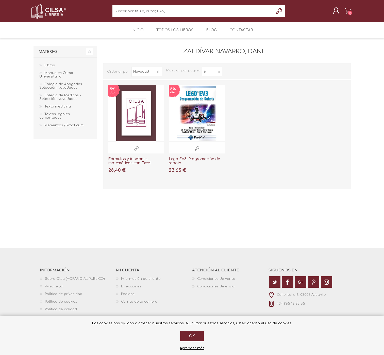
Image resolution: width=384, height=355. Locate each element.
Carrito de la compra (345, 12)
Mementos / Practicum (64, 129)
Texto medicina (57, 110)
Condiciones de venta (216, 282)
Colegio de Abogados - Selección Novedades (61, 89)
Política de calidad (61, 313)
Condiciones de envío (216, 290)
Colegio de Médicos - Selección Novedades (60, 100)
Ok (192, 336)
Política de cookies (61, 305)
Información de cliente (141, 282)
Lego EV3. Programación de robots (194, 165)
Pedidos (128, 297)
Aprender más (192, 348)
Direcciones (131, 290)
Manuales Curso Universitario (56, 78)
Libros (49, 69)
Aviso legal (54, 290)
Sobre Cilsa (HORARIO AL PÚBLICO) (75, 282)
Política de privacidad (63, 297)
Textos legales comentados (54, 119)
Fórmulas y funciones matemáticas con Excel (129, 165)
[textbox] (193, 13)
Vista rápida (136, 152)
